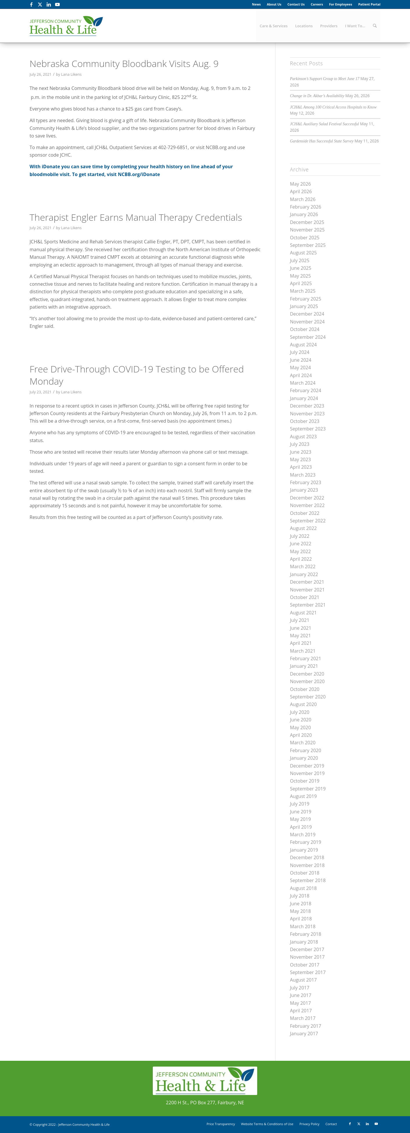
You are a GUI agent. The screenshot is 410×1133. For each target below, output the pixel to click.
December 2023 (307, 406)
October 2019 (305, 781)
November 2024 (307, 321)
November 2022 (307, 505)
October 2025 (305, 237)
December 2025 (307, 222)
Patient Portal (369, 4)
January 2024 (304, 398)
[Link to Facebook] (31, 4)
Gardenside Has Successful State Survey (321, 141)
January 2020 (304, 758)
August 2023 (303, 436)
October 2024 (305, 329)
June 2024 (300, 360)
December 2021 (307, 582)
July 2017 (299, 987)
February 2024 (305, 390)
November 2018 (307, 865)
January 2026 (304, 214)
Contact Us (296, 4)
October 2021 (305, 597)
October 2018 (305, 873)
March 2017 (302, 1018)
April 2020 (301, 735)
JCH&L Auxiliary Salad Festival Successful (324, 124)
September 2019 (308, 789)
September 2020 (308, 697)
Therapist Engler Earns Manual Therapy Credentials (136, 217)
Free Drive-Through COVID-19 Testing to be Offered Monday (137, 375)
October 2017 (305, 965)
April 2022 (301, 559)
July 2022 (299, 536)
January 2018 (304, 942)
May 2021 (300, 635)
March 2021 (302, 651)
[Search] (374, 26)
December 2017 (307, 949)
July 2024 (299, 352)
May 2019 (300, 819)
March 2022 (302, 566)
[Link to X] (40, 4)
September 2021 (308, 605)
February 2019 (305, 842)
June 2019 (300, 811)
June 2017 (300, 995)
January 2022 (304, 574)
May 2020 (300, 727)
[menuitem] (256, 4)
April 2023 (301, 467)
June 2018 (300, 903)
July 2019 (299, 804)
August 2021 (303, 612)
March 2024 (302, 383)
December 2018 (307, 857)
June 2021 (300, 628)
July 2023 (299, 444)
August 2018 (303, 888)
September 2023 (308, 429)
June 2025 (300, 268)
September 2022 (308, 520)
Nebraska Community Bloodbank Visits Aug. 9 (124, 63)
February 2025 (305, 299)
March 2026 (302, 199)
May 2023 (300, 459)
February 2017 (305, 1026)
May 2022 (300, 551)
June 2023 (300, 452)
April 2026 (301, 191)
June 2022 (300, 543)
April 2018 (301, 918)
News (256, 4)
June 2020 (300, 719)
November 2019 (307, 773)
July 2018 (299, 896)
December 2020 (307, 674)
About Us (274, 4)
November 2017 (307, 957)
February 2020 (305, 750)
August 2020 (303, 704)
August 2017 (303, 980)
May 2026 (300, 184)
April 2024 (301, 375)
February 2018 (305, 934)
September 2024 (308, 337)
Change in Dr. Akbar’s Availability (317, 96)
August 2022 (303, 528)
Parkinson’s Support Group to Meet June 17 (324, 79)
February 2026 (305, 207)
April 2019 (301, 827)
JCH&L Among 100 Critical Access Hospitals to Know (333, 107)
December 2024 (307, 314)
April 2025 (301, 283)
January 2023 (304, 490)
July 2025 (299, 260)
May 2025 (300, 276)
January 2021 (304, 666)
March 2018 (302, 926)
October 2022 (305, 513)
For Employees (340, 4)
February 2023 (305, 482)
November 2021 (307, 590)
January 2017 (304, 1033)
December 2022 (307, 498)
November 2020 (307, 681)
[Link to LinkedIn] (48, 4)
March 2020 (302, 742)
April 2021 (301, 643)
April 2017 (301, 1010)
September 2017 (308, 972)
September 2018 (308, 880)
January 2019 (304, 850)
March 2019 (302, 834)
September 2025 (308, 245)
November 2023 (307, 413)
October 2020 (305, 689)
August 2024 (303, 344)
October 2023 (305, 421)
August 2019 (303, 796)
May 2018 (300, 911)
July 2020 (299, 712)
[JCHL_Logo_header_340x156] (66, 26)
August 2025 (303, 252)
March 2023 (302, 475)
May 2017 (300, 1003)
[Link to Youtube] (57, 4)
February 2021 (305, 658)
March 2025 (302, 291)
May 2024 (300, 367)
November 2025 (307, 230)
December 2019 (307, 766)
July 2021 (299, 620)
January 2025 (304, 306)
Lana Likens (71, 74)
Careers (317, 4)
